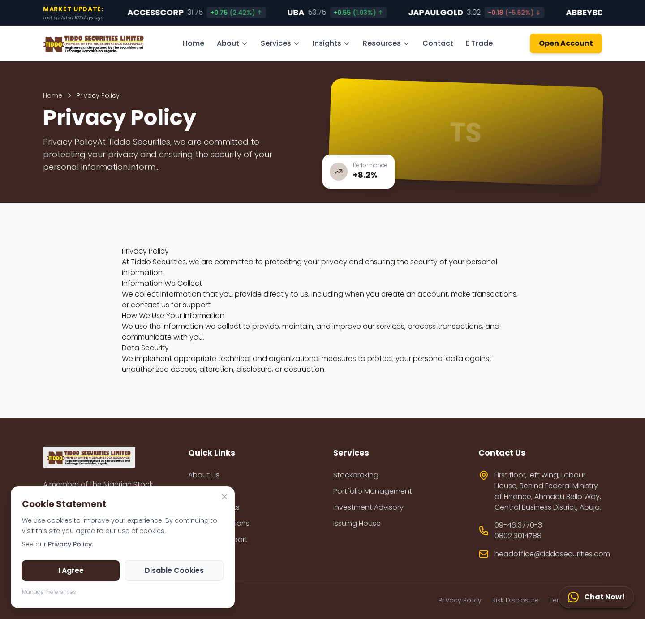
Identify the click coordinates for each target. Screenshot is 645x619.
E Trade (479, 43)
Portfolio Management (372, 491)
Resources (386, 43)
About (232, 43)
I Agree (71, 570)
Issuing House (357, 523)
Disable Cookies (174, 570)
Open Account (566, 43)
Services (280, 43)
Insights (331, 43)
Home (193, 43)
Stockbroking (355, 475)
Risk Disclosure (515, 600)
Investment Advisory (368, 507)
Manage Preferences (49, 592)
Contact (437, 43)
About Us (203, 475)
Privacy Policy (460, 600)
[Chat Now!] (596, 597)
